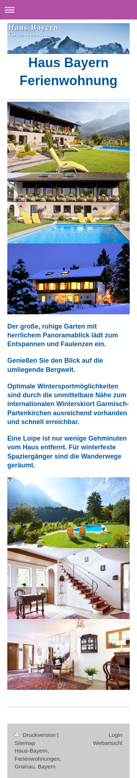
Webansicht (107, 743)
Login (115, 735)
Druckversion (36, 735)
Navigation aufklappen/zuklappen (68, 10)
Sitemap (25, 743)
